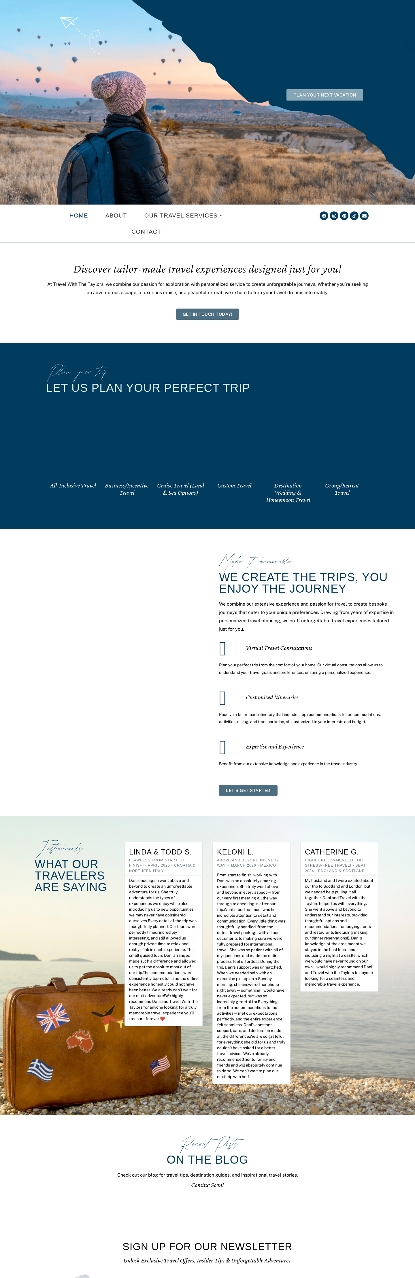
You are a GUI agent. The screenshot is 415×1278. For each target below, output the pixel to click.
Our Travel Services (183, 215)
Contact (146, 231)
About (116, 215)
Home (78, 215)
